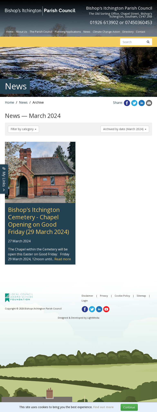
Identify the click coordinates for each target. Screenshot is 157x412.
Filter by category (23, 129)
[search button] (148, 41)
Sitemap (141, 295)
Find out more (103, 407)
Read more (62, 259)
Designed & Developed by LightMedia (78, 317)
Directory (127, 31)
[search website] (132, 41)
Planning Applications (68, 31)
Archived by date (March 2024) (124, 129)
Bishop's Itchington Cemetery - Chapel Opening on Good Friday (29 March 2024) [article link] (36, 146)
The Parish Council (41, 31)
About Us (21, 31)
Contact (140, 31)
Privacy (104, 295)
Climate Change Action (106, 31)
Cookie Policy (122, 295)
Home (9, 31)
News (86, 31)
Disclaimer (87, 295)
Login (85, 300)
